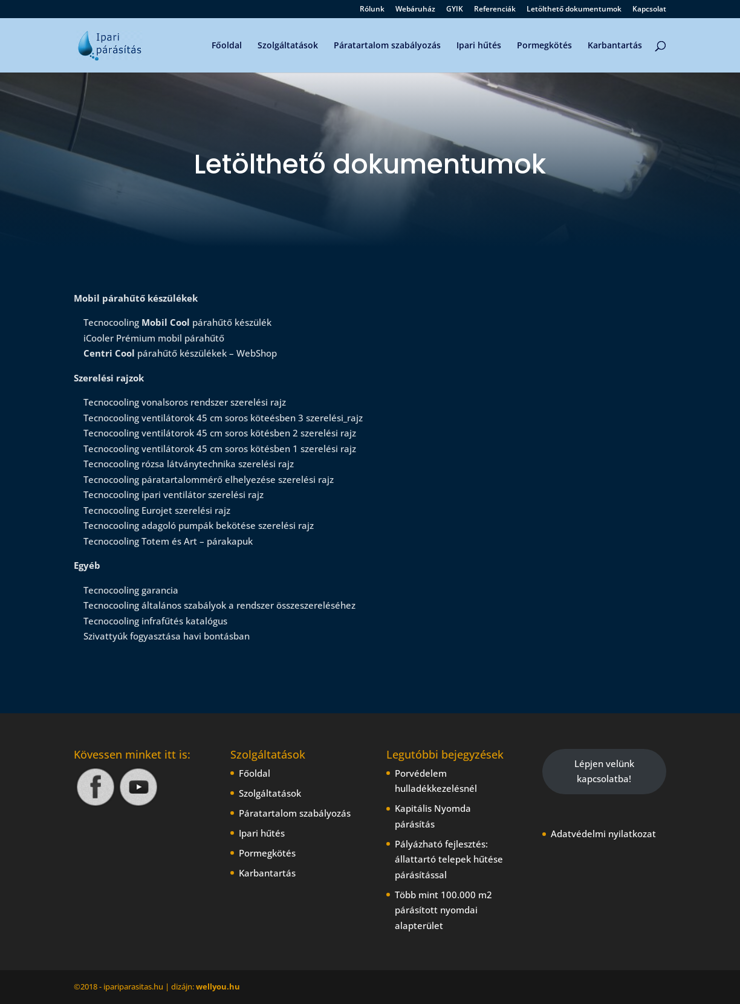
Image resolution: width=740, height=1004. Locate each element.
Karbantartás (615, 46)
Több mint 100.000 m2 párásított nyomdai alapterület (443, 910)
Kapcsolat (649, 9)
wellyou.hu (218, 986)
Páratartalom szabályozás (387, 46)
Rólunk (372, 9)
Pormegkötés (544, 46)
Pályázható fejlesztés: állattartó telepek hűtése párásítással (449, 859)
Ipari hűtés (478, 46)
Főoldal (227, 46)
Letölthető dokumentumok (574, 9)
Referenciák (495, 9)
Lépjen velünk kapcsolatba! (604, 771)
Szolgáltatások (288, 46)
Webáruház (415, 9)
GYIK (454, 9)
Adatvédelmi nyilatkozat (603, 833)
